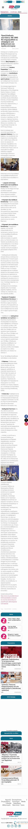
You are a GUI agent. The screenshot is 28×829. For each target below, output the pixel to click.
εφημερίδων (15, 730)
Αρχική (7, 800)
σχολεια (14, 609)
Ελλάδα (10, 16)
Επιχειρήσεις (11, 643)
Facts (19, 762)
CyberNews (17, 803)
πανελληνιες (7, 609)
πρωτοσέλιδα (9, 730)
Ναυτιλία (15, 805)
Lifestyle (8, 803)
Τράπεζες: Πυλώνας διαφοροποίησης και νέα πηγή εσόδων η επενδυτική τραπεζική (11, 687)
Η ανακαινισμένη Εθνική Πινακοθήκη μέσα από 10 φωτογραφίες (10, 780)
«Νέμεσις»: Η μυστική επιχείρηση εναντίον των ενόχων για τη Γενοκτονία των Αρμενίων (10, 757)
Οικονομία (15, 801)
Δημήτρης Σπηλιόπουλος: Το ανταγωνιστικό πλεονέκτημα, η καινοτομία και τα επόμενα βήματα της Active (11, 663)
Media (11, 614)
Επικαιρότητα (16, 800)
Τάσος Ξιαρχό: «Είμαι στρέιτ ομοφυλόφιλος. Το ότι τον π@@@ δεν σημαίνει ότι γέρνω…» (14, 621)
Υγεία (22, 805)
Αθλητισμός (6, 805)
